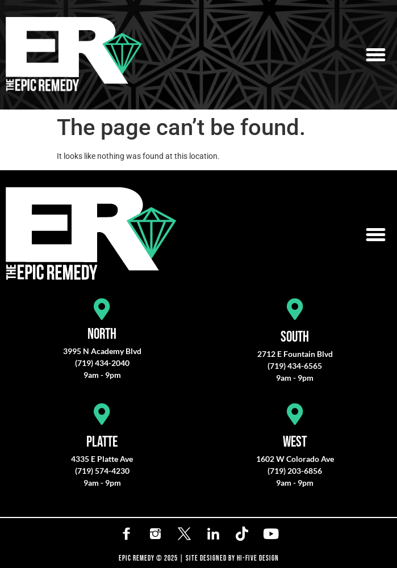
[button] (376, 55)
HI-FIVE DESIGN (258, 558)
